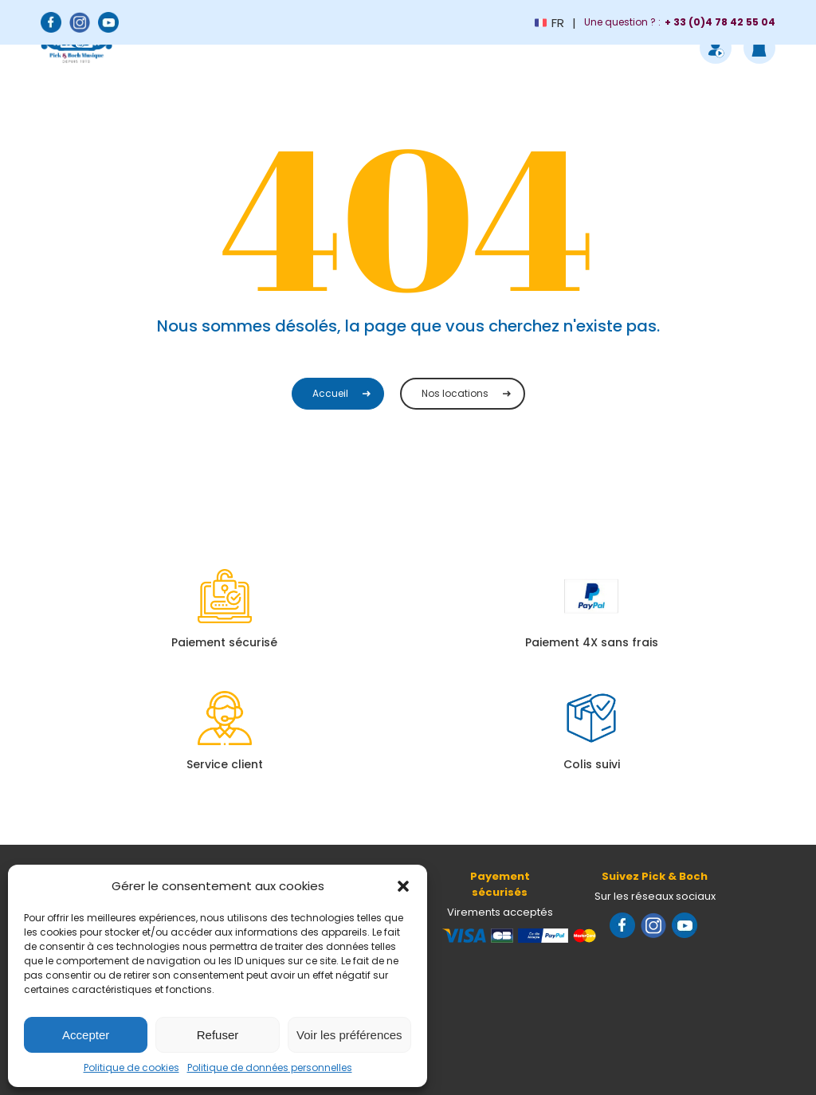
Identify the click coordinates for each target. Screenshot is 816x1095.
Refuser (218, 1035)
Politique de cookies (131, 1067)
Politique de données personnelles (269, 1067)
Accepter (85, 1035)
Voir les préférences (349, 1035)
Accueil (330, 393)
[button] (403, 886)
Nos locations (455, 393)
